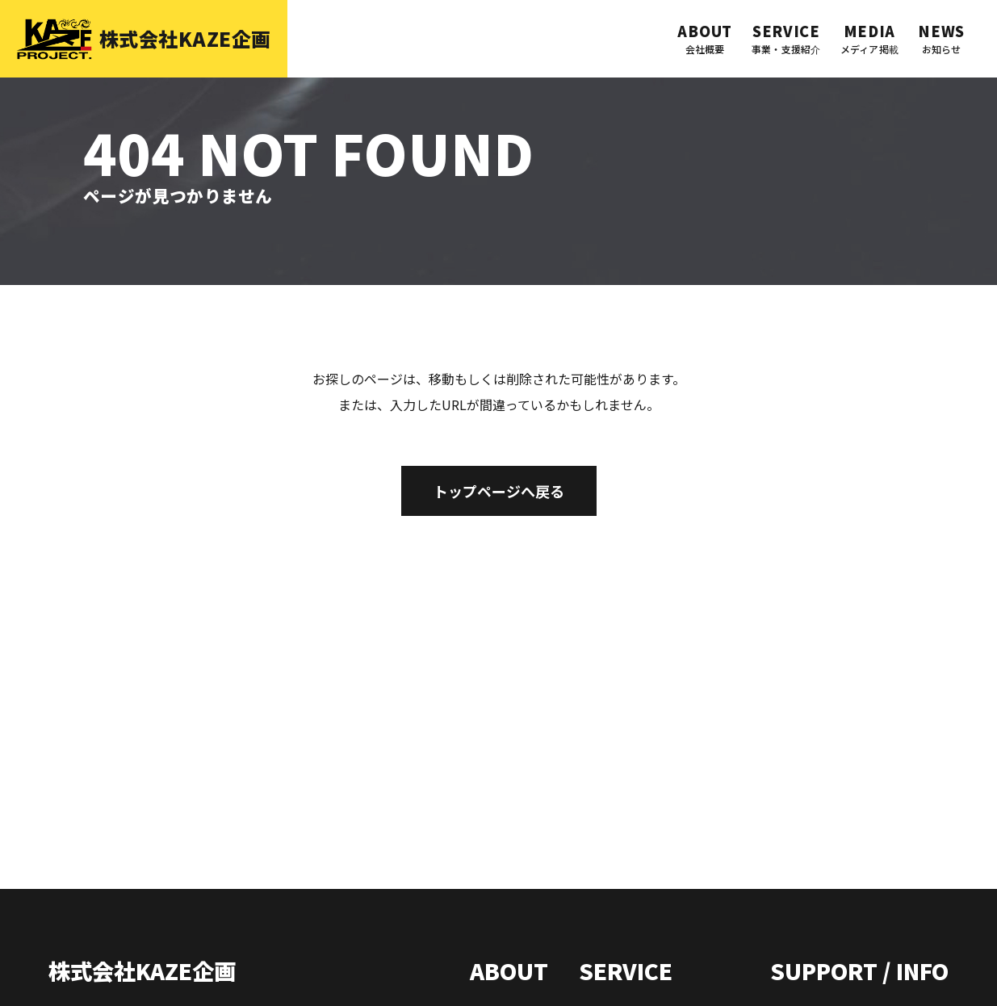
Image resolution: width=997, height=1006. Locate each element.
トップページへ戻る (499, 490)
